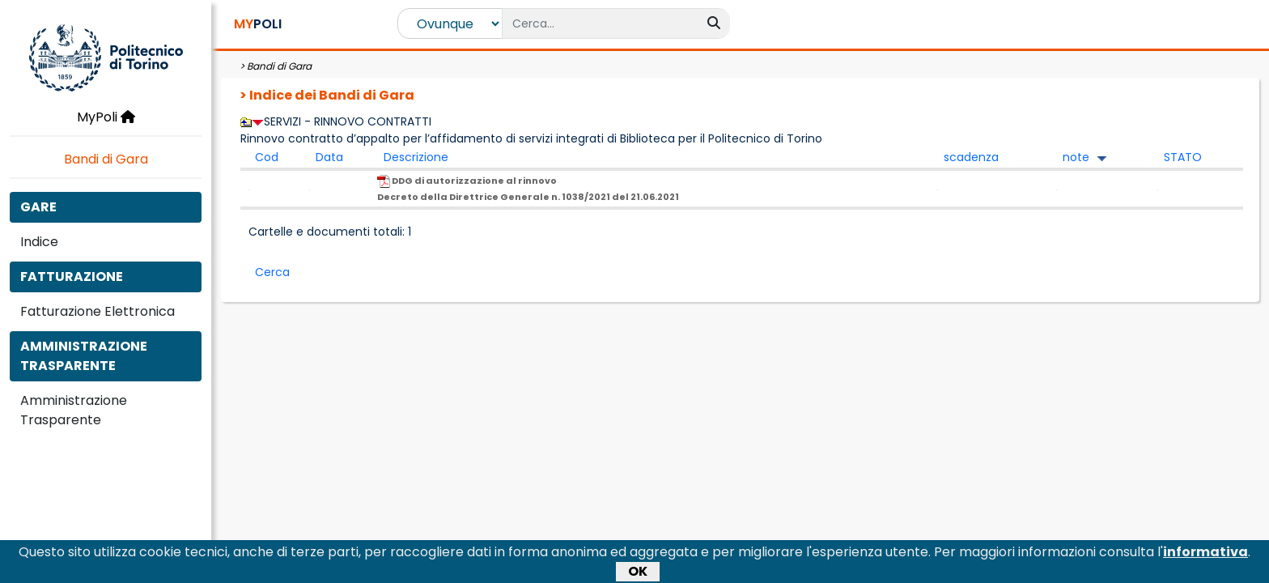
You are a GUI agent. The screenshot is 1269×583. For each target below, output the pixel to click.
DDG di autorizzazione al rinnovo (528, 188)
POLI (258, 24)
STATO (1183, 157)
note (1076, 157)
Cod (266, 157)
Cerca (272, 272)
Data (329, 157)
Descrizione (416, 157)
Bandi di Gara (106, 159)
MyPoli (106, 117)
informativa (1205, 556)
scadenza (971, 157)
